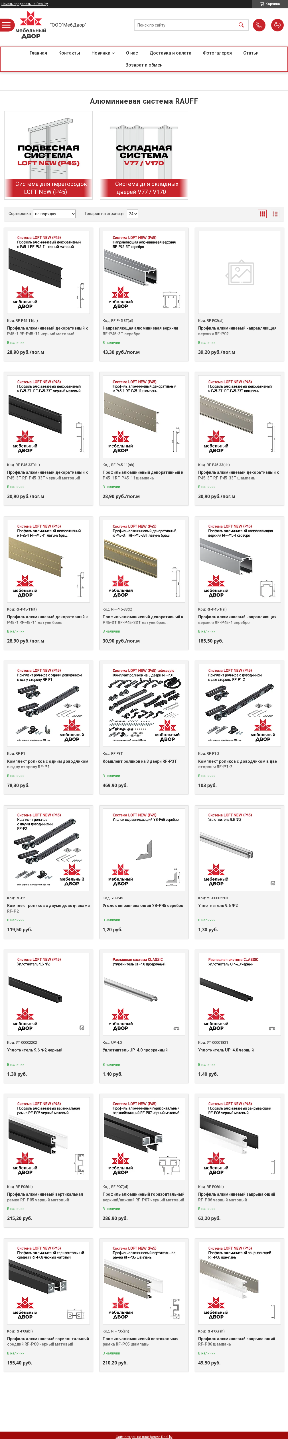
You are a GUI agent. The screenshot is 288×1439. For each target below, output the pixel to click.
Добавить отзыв (277, 25)
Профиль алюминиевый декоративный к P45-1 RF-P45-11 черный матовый (47, 331)
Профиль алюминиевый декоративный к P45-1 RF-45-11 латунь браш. (47, 620)
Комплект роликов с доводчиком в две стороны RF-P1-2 (237, 764)
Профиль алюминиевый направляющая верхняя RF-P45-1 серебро (237, 620)
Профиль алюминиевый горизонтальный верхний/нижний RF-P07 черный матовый (143, 1197)
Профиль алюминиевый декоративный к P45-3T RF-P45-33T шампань (238, 475)
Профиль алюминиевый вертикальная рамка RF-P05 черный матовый (45, 1197)
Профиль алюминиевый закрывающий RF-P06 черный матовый (236, 1197)
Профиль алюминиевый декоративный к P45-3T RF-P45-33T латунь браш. (143, 620)
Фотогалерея (217, 53)
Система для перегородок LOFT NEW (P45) (51, 187)
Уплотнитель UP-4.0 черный (226, 1050)
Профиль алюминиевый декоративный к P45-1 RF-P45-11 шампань (143, 475)
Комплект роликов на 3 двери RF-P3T (140, 761)
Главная (38, 53)
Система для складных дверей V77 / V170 (147, 187)
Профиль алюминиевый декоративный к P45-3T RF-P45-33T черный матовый (47, 475)
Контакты (69, 53)
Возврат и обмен (144, 65)
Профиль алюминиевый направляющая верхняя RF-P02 (237, 331)
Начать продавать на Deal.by (24, 4)
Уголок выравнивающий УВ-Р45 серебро (143, 905)
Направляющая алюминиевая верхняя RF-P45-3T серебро (140, 331)
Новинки (101, 53)
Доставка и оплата (170, 53)
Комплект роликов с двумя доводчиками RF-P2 (48, 908)
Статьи (251, 53)
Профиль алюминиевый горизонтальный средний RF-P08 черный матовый (48, 1341)
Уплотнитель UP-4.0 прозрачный (135, 1050)
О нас (132, 53)
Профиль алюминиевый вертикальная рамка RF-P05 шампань (141, 1341)
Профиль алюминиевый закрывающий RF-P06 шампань (236, 1341)
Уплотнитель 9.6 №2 (218, 905)
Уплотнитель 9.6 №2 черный (34, 1050)
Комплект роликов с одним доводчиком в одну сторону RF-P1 (47, 764)
